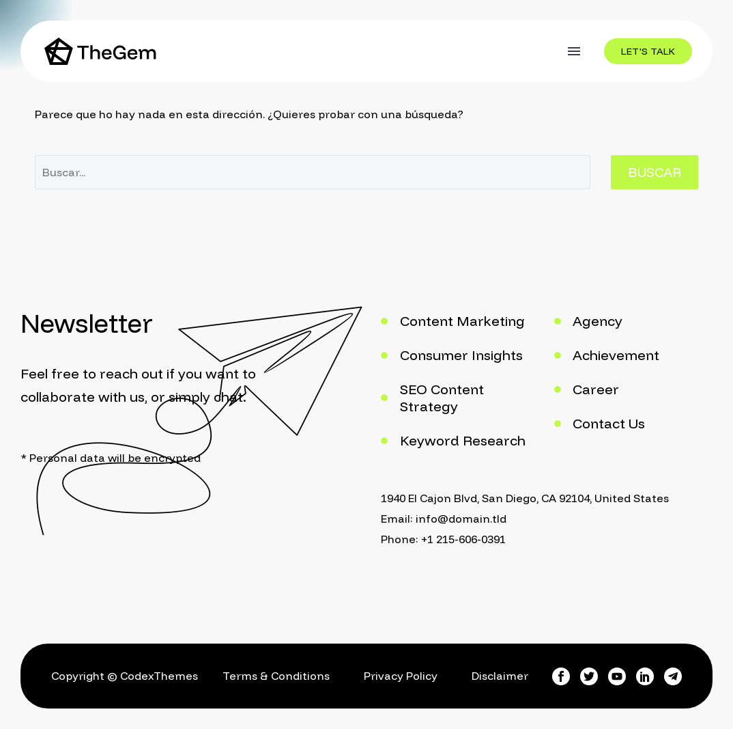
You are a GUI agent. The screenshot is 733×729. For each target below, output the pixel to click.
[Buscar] (312, 172)
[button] (648, 51)
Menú (574, 51)
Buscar (654, 172)
